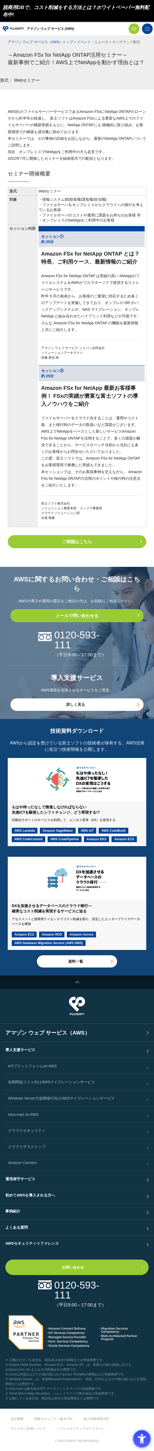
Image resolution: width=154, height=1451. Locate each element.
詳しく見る (75, 704)
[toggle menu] (147, 28)
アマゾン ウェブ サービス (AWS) (50, 29)
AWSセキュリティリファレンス (32, 1243)
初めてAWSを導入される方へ (30, 1195)
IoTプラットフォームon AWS (32, 1066)
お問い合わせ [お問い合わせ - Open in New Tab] (73, 1267)
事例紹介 (12, 1211)
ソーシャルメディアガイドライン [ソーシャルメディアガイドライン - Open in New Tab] (81, 1428)
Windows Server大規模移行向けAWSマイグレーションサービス (61, 1098)
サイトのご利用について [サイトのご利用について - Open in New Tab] (28, 1428)
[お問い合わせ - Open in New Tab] (134, 28)
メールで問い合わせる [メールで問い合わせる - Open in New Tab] (77, 615)
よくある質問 (16, 1227)
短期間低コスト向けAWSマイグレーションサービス (51, 1082)
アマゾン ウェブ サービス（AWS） (47, 1033)
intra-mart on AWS (23, 1114)
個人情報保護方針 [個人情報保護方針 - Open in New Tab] (96, 1419)
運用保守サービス (20, 1179)
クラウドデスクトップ (26, 1147)
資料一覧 (75, 961)
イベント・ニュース (92, 42)
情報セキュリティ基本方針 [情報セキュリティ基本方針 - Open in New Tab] (53, 1419)
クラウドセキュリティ (26, 1130)
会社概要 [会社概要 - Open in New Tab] (17, 1419)
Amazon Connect (22, 1163)
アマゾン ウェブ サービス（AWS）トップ (40, 42)
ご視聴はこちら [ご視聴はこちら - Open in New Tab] (77, 541)
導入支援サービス (20, 1050)
